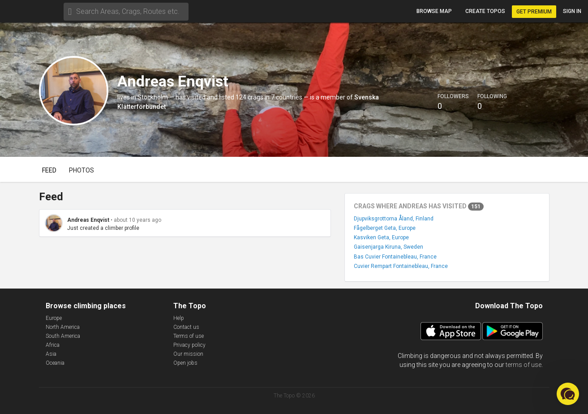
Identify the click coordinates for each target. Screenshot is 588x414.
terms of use (523, 364)
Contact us (186, 327)
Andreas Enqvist (88, 220)
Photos (81, 170)
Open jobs (185, 363)
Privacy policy (189, 345)
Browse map (434, 11)
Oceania (55, 363)
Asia (51, 354)
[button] (568, 394)
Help (178, 318)
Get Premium (534, 12)
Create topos (485, 11)
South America (63, 336)
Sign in (572, 11)
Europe (54, 318)
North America (63, 327)
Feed (49, 170)
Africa (53, 345)
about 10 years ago (137, 220)
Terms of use (188, 336)
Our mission (188, 354)
